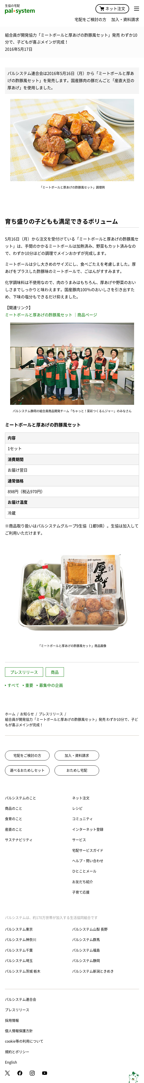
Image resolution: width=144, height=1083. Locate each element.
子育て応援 (80, 892)
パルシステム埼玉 (19, 960)
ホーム (10, 714)
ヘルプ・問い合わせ (87, 861)
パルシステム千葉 (19, 950)
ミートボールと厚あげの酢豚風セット (39, 315)
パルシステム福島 (86, 950)
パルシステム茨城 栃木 (22, 971)
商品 (55, 672)
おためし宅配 (76, 770)
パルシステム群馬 (86, 939)
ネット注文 (112, 8)
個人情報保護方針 (19, 1031)
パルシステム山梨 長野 (90, 929)
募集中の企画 (50, 685)
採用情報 (12, 1020)
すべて (12, 685)
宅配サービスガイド (87, 850)
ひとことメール (84, 871)
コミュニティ (82, 819)
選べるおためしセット (27, 770)
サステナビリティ (19, 840)
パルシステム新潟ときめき (93, 971)
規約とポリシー (17, 1052)
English (11, 1062)
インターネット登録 (87, 829)
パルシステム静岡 (86, 960)
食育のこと (13, 819)
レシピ (77, 808)
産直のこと (13, 829)
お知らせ (27, 714)
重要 (28, 685)
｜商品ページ (85, 315)
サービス (79, 840)
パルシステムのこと (20, 798)
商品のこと (13, 808)
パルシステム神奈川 (20, 939)
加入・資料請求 (125, 20)
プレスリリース (24, 672)
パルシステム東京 (19, 929)
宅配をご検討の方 (90, 20)
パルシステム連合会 (20, 999)
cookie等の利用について (24, 1041)
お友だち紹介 (82, 882)
